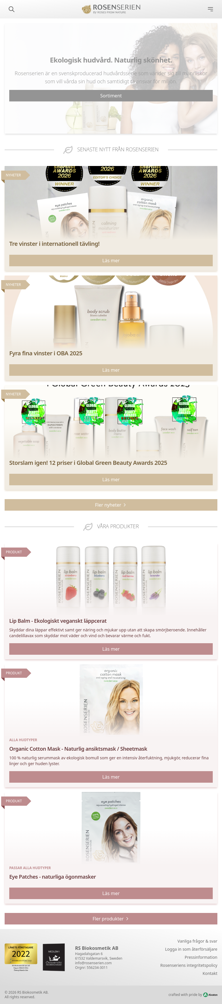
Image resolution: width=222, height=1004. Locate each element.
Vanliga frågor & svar (197, 941)
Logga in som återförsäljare (191, 949)
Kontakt (210, 973)
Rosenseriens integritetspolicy (188, 965)
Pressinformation (201, 957)
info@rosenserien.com (93, 962)
